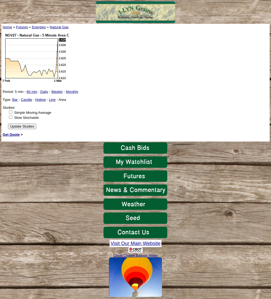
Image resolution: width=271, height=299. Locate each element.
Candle (26, 100)
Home (7, 27)
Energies (39, 27)
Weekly (57, 92)
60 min (31, 92)
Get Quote (11, 135)
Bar (15, 100)
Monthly (72, 92)
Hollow (40, 100)
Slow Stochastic (26, 118)
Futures (22, 27)
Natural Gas (59, 27)
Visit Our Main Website (135, 243)
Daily (44, 92)
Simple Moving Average (32, 113)
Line (52, 100)
